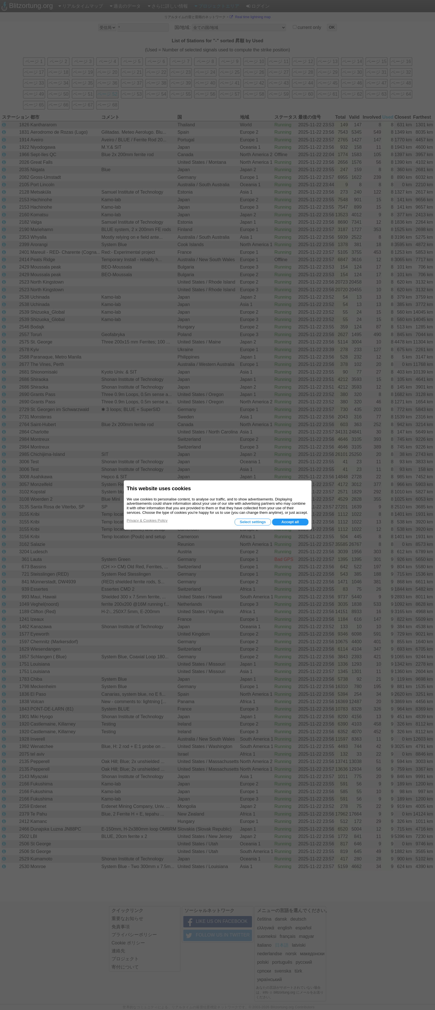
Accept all (290, 522)
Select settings (253, 522)
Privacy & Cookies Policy (147, 520)
